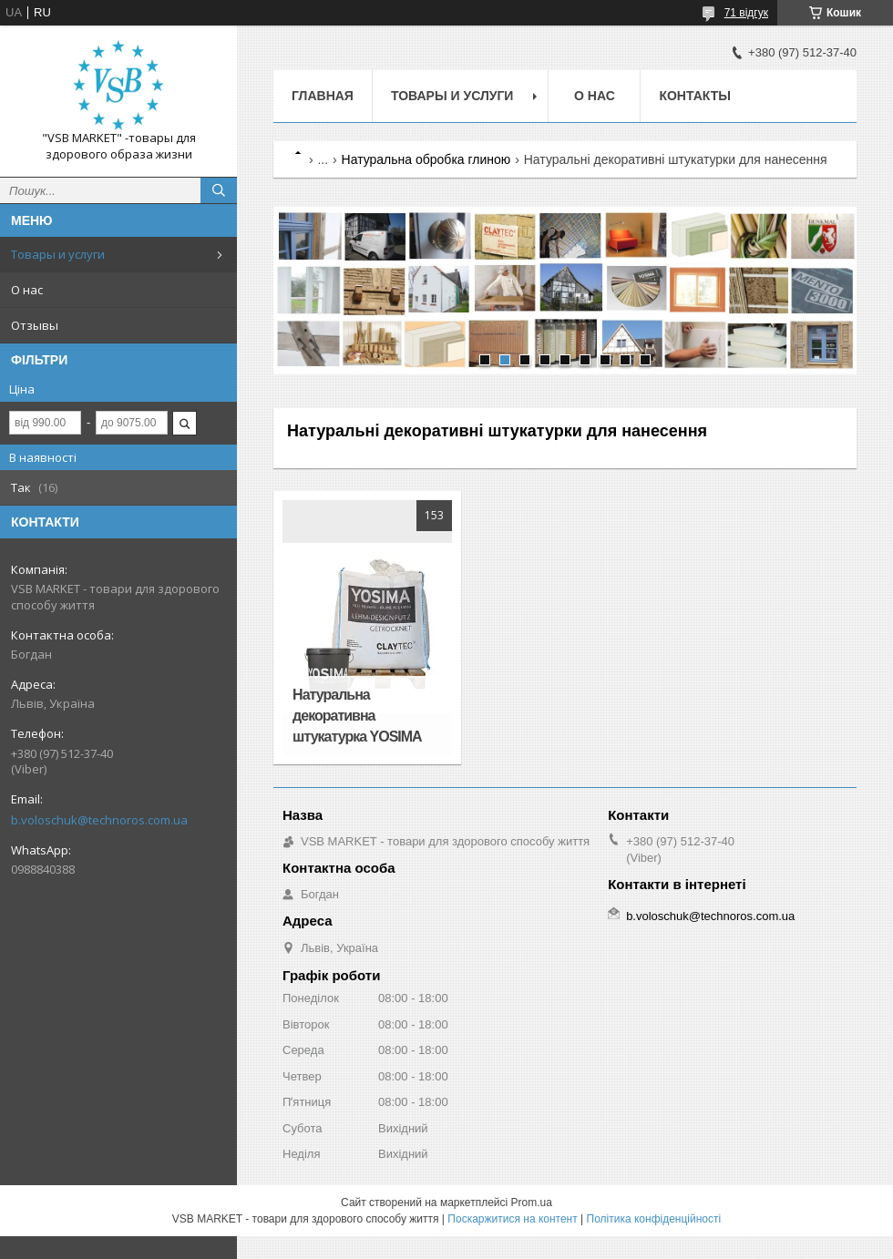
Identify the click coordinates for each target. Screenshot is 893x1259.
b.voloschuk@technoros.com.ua (99, 820)
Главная (323, 95)
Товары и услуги (58, 254)
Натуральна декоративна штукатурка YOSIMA (357, 715)
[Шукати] (218, 190)
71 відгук (746, 12)
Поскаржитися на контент (512, 1219)
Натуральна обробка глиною (426, 159)
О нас (27, 289)
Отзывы (34, 325)
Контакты (694, 95)
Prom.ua (531, 1202)
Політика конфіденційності (654, 1219)
